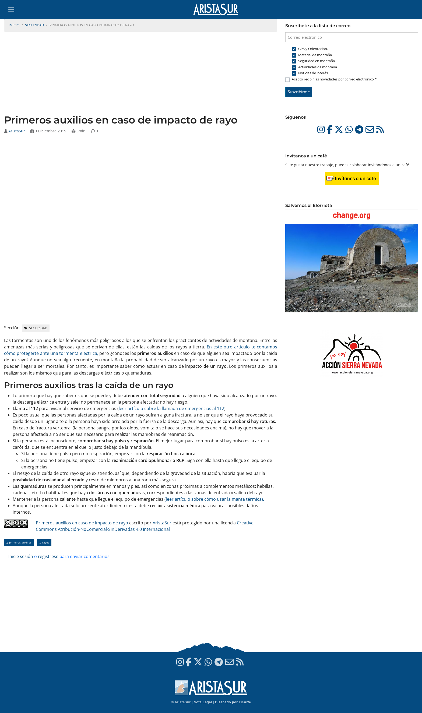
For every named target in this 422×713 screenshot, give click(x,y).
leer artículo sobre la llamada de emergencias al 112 (171, 408)
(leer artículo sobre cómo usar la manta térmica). (214, 499)
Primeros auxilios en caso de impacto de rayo (82, 523)
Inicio (14, 25)
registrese (48, 556)
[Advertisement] (140, 73)
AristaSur (16, 130)
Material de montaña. (315, 54)
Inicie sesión (20, 556)
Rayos (44, 542)
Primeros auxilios (18, 542)
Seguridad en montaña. (317, 60)
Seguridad (34, 25)
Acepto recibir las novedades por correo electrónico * (334, 79)
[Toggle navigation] (11, 10)
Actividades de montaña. (318, 67)
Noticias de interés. (313, 72)
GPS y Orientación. (313, 48)
